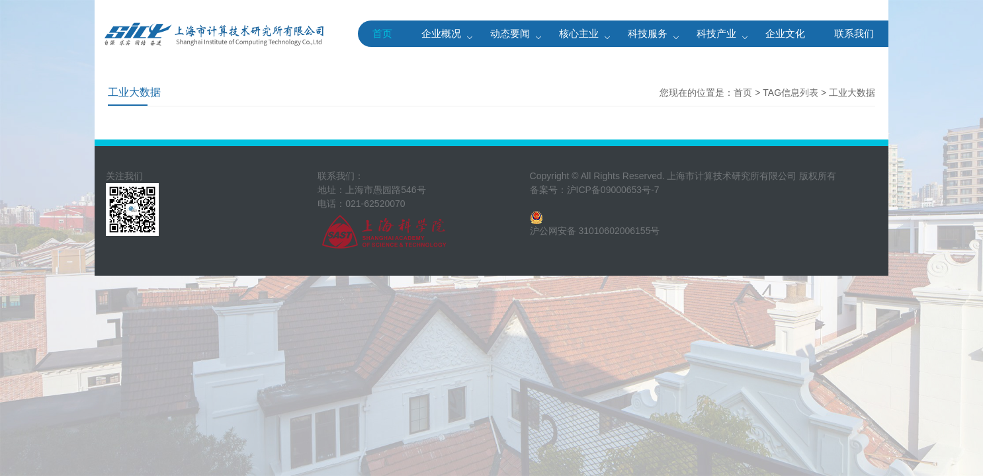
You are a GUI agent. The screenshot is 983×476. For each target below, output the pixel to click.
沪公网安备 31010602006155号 (595, 230)
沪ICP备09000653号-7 (613, 189)
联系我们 (854, 33)
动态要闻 (510, 33)
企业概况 (441, 33)
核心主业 (579, 33)
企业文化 (785, 33)
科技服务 (647, 33)
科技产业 (716, 33)
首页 (382, 33)
